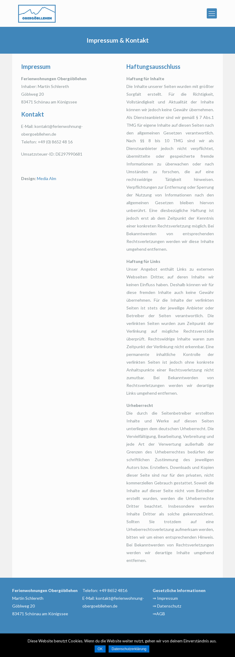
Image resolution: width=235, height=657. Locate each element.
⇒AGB (159, 613)
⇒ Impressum (165, 598)
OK (100, 649)
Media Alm (46, 178)
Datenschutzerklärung (129, 649)
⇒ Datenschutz (167, 605)
